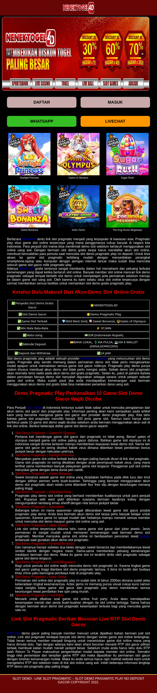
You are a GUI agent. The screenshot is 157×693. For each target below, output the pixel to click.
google (145, 536)
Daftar (42, 102)
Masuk (115, 102)
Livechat (115, 121)
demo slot (26, 268)
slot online (34, 407)
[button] (9, 53)
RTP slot (13, 633)
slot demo (29, 239)
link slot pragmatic (94, 358)
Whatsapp (41, 121)
